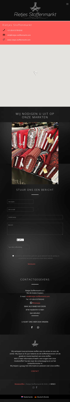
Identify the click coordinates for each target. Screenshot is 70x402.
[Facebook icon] (36, 388)
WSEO (53, 384)
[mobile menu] (67, 4)
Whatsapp (36, 303)
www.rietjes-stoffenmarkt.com (18, 40)
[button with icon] (32, 327)
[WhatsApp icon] (33, 388)
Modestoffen (19, 384)
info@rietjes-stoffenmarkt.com (19, 35)
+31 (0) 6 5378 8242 (14, 30)
